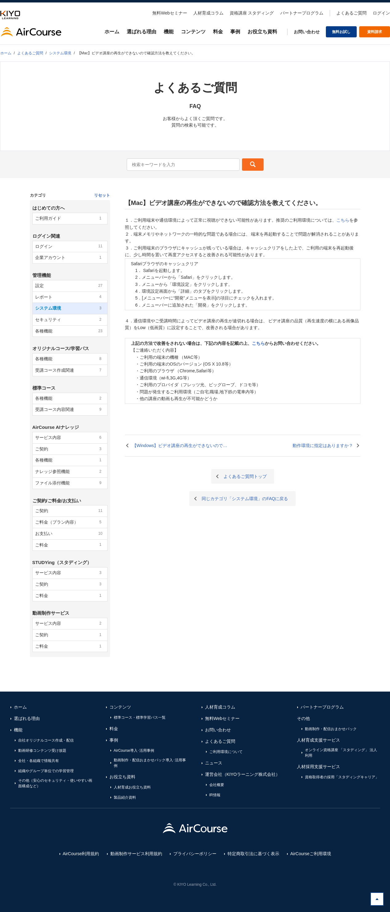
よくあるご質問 (351, 12)
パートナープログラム (301, 12)
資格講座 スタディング (252, 12)
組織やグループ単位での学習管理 (46, 771)
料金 (218, 31)
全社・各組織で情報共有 (38, 761)
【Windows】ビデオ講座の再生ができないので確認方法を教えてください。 (180, 446)
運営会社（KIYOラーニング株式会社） (242, 774)
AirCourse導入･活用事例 (134, 750)
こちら (342, 220)
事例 (235, 31)
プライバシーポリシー (194, 853)
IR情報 (214, 795)
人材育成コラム (208, 12)
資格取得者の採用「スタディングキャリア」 (342, 777)
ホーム (112, 31)
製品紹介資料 (125, 797)
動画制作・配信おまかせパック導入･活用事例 (150, 763)
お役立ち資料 (262, 31)
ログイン (381, 12)
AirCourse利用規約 (81, 853)
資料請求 (374, 32)
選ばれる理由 (141, 31)
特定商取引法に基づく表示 (253, 853)
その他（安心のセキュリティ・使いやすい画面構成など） (55, 783)
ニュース (213, 762)
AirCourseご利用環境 (310, 853)
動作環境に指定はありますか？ (323, 445)
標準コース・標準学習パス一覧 (140, 717)
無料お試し (341, 32)
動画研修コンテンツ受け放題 (42, 750)
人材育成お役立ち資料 (132, 787)
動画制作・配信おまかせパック (331, 729)
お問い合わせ (307, 32)
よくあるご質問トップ (245, 476)
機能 (169, 31)
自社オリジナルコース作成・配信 (46, 740)
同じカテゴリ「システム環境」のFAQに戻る (245, 498)
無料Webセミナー (169, 12)
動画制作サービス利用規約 (136, 853)
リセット (102, 195)
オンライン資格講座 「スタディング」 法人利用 (341, 753)
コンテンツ (193, 31)
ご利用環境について (226, 752)
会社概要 (216, 785)
